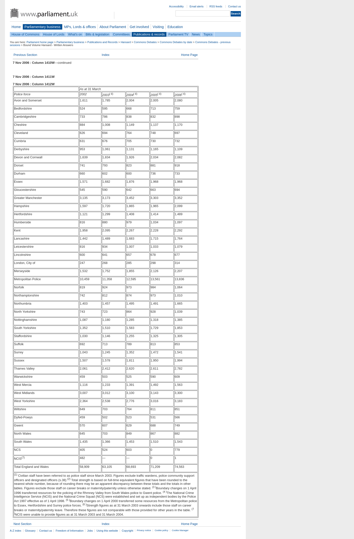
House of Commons (25, 34)
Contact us (234, 6)
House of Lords (53, 34)
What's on (75, 34)
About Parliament (113, 27)
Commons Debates (145, 42)
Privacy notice (144, 530)
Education (175, 27)
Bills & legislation (97, 34)
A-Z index (15, 530)
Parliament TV (178, 34)
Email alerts (197, 6)
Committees (121, 34)
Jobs (90, 530)
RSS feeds (215, 6)
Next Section (22, 524)
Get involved (139, 27)
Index (105, 55)
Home (16, 27)
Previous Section (25, 55)
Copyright (127, 530)
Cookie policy (161, 530)
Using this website (107, 530)
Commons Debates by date (176, 42)
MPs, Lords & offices (80, 27)
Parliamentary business (42, 27)
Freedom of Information (69, 530)
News (196, 34)
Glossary (30, 530)
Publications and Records (102, 42)
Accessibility (176, 6)
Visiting (158, 27)
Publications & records (149, 34)
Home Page (189, 55)
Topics (208, 34)
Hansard (126, 42)
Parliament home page (40, 42)
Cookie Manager (180, 530)
